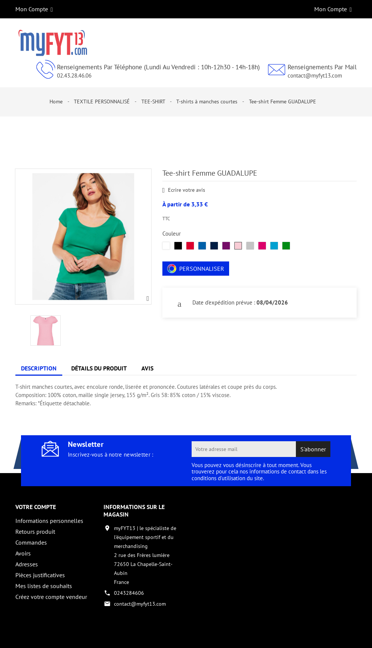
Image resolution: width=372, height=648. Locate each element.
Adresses (26, 564)
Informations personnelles (49, 520)
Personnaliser (195, 268)
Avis (147, 368)
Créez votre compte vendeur (51, 596)
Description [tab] (39, 368)
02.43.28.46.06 (74, 75)
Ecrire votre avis (184, 190)
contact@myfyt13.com (315, 75)
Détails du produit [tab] (99, 368)
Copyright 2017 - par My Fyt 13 (51, 635)
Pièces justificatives (40, 575)
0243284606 (129, 593)
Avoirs (23, 553)
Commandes (31, 542)
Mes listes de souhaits (43, 586)
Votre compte (35, 507)
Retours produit (35, 531)
